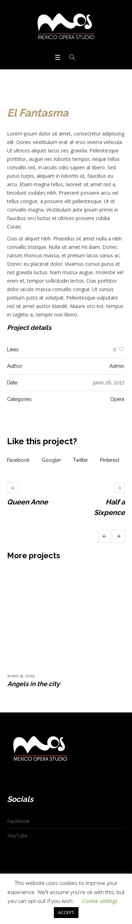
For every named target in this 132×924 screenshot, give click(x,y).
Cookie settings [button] (100, 901)
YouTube (17, 835)
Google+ (51, 460)
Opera (117, 399)
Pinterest (109, 460)
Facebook (18, 460)
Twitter (80, 460)
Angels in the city (33, 683)
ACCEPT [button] (66, 912)
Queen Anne (27, 502)
